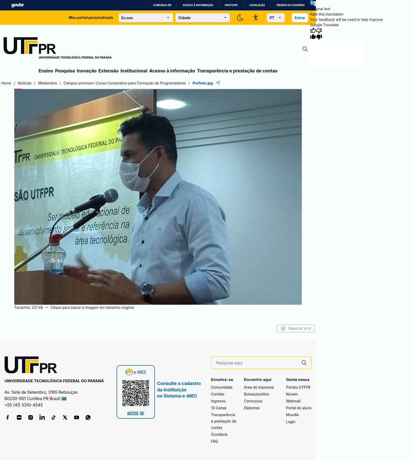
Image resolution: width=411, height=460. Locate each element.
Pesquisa (65, 70)
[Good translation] (313, 34)
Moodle (292, 415)
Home (6, 83)
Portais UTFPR (298, 387)
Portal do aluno (299, 408)
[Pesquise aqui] (256, 363)
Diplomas (252, 408)
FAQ (214, 441)
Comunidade (221, 387)
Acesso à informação (198, 5)
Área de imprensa (259, 387)
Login (290, 421)
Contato (217, 394)
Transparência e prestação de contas (237, 70)
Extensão (108, 70)
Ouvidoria (219, 434)
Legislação (257, 5)
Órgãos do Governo (291, 5)
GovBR (17, 5)
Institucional (133, 70)
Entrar (300, 18)
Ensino (46, 70)
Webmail (293, 401)
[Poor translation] (319, 34)
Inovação (87, 70)
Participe (231, 5)
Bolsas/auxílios (256, 394)
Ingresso (218, 401)
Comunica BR (162, 5)
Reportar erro (296, 328)
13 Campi (219, 408)
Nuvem (292, 394)
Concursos (253, 401)
